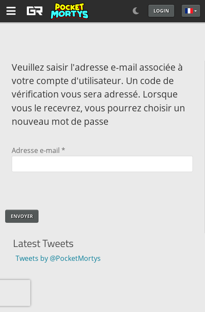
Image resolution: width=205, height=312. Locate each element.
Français (189, 10)
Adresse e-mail (38, 150)
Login (161, 10)
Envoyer (22, 216)
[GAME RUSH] (56, 11)
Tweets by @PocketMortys (55, 258)
